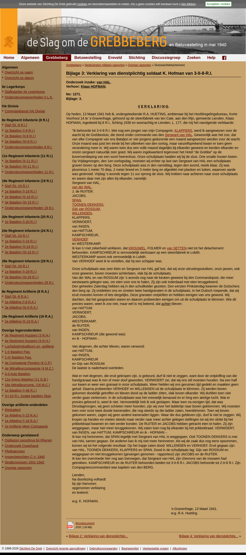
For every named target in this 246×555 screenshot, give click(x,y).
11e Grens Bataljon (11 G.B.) (26, 379)
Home (9, 58)
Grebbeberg (57, 58)
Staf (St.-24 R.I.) (17, 236)
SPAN (76, 200)
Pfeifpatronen (15, 451)
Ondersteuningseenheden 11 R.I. (29, 172)
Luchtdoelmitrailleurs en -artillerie (29, 346)
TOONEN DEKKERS (87, 204)
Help (211, 58)
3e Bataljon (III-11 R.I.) (22, 166)
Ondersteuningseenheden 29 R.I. (29, 283)
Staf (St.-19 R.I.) (17, 186)
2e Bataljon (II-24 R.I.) (21, 247)
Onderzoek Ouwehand (21, 446)
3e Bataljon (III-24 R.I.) (22, 252)
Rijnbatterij (13, 410)
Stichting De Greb (30, 548)
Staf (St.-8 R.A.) (17, 296)
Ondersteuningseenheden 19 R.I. (29, 208)
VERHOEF (80, 239)
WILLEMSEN (82, 213)
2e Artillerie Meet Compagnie (26, 426)
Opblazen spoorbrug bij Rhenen (28, 440)
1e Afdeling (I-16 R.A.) (21, 421)
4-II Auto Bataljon (17, 374)
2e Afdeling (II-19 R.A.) (22, 321)
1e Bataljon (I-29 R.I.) (21, 272)
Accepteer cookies (218, 4)
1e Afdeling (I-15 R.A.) (21, 415)
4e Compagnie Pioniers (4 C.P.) (28, 363)
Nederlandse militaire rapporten (105, 65)
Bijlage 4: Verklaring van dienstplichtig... (208, 536)
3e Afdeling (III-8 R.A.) (21, 307)
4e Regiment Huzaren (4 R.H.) (27, 341)
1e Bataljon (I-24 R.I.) (21, 241)
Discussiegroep (166, 58)
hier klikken (188, 4)
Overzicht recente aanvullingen (66, 548)
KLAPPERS (183, 130)
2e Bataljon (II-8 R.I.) (20, 136)
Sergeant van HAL (178, 135)
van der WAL (81, 187)
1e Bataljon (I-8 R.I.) (20, 130)
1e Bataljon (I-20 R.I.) (21, 222)
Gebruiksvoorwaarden (103, 548)
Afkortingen (179, 548)
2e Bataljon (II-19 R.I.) (21, 197)
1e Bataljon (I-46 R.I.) (21, 390)
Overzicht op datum (19, 78)
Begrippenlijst (130, 548)
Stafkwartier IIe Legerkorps (25, 92)
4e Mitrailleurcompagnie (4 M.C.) (29, 368)
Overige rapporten (18, 468)
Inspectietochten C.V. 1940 (25, 457)
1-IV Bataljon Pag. (18, 357)
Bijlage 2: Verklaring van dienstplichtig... (98, 536)
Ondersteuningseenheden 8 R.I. (28, 147)
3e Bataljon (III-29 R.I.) (22, 277)
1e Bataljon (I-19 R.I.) (21, 191)
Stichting (137, 58)
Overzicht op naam (19, 72)
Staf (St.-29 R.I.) (17, 266)
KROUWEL (137, 248)
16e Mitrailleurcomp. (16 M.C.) (27, 385)
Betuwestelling (88, 58)
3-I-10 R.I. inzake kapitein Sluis (28, 396)
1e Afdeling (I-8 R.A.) (20, 302)
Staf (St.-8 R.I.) (16, 125)
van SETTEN (177, 248)
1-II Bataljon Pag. (17, 352)
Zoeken (193, 58)
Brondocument (85, 523)
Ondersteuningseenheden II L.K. (29, 97)
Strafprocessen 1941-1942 (24, 462)
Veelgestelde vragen (156, 548)
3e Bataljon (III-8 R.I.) (21, 141)
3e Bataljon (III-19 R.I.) (22, 202)
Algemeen (30, 58)
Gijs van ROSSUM (86, 209)
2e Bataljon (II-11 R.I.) (21, 161)
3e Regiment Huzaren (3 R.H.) (27, 335)
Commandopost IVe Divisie (25, 111)
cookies (82, 4)
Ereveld (115, 58)
